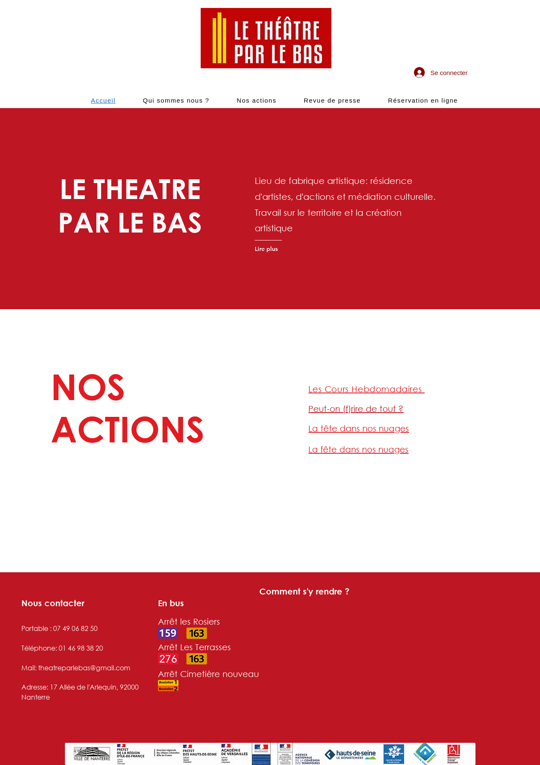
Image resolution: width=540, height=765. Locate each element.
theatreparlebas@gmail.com (84, 667)
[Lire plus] (287, 249)
